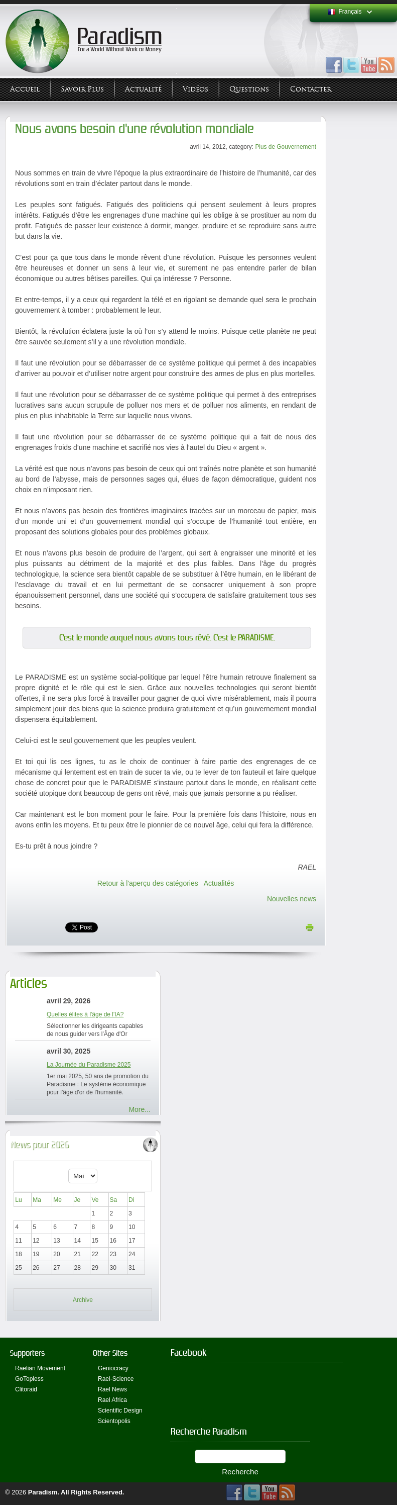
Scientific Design (120, 1410)
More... (139, 1109)
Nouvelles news (291, 899)
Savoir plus (82, 89)
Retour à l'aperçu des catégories (147, 883)
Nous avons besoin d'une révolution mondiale (134, 129)
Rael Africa (112, 1399)
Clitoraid (26, 1389)
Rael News (112, 1389)
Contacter (310, 89)
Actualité (143, 89)
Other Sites (110, 1353)
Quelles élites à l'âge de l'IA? (85, 1014)
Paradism (43, 1492)
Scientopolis (114, 1421)
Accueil (25, 89)
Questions (249, 89)
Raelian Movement (40, 1368)
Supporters (27, 1353)
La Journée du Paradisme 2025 (88, 1064)
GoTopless (29, 1378)
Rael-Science (116, 1378)
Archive (83, 1299)
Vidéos (195, 89)
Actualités (219, 883)
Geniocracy (113, 1368)
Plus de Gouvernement (285, 146)
